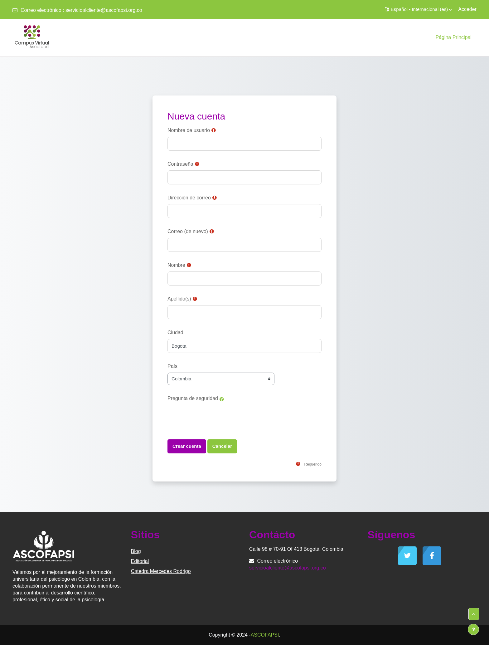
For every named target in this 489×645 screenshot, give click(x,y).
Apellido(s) (179, 298)
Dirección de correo (189, 197)
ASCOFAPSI (265, 635)
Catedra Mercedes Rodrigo (161, 571)
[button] (418, 9)
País (172, 366)
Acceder (467, 9)
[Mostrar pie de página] (473, 629)
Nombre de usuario (188, 130)
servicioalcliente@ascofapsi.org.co (103, 10)
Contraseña (180, 164)
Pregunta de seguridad (192, 398)
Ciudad (175, 332)
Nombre (176, 265)
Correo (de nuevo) (187, 231)
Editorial (140, 561)
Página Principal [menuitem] (453, 37)
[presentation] (214, 417)
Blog (136, 551)
